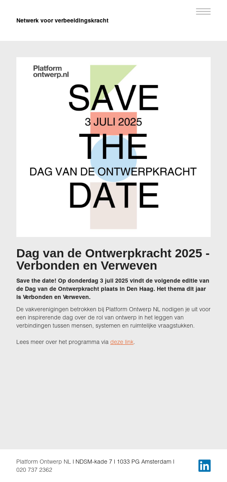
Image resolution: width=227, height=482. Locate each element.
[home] (77, 16)
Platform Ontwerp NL (43, 461)
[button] (203, 10)
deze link (122, 341)
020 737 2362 (34, 469)
